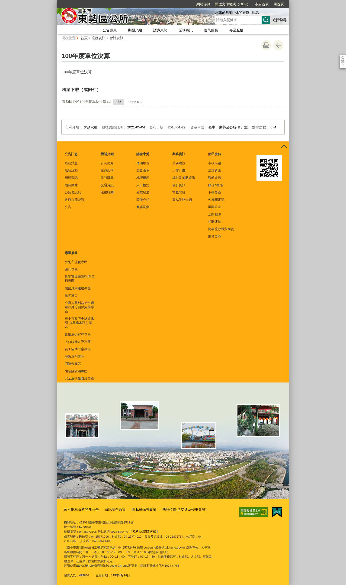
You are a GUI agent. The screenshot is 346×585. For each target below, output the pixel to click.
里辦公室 (214, 207)
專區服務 (236, 30)
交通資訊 (107, 185)
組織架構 (107, 170)
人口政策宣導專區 (78, 342)
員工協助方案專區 (78, 349)
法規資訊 (214, 170)
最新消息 (71, 163)
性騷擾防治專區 (76, 371)
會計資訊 (116, 38)
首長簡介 (107, 163)
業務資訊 (186, 30)
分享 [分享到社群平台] (343, 57)
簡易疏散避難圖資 (221, 229)
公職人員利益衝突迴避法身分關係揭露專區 (79, 307)
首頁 (84, 38)
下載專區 (214, 192)
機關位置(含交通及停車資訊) (171, 509)
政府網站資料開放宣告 (79, 509)
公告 (68, 207)
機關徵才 (71, 185)
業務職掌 (107, 178)
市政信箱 (214, 163)
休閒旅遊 (242, 12)
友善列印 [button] (266, 45)
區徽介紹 (142, 200)
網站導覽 (177, 4)
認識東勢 (160, 30)
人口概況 (142, 185)
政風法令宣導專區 (78, 334)
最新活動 (71, 170)
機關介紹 (135, 30)
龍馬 (255, 12)
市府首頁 (235, 4)
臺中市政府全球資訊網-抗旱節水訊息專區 (79, 323)
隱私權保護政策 (135, 509)
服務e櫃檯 (215, 185)
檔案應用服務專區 (78, 288)
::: (55, 2)
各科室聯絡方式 (142, 530)
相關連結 (214, 221)
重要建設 (178, 163)
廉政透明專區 (74, 356)
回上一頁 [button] (278, 45)
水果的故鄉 (224, 12)
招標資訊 (71, 178)
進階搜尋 (280, 20)
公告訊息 (110, 30)
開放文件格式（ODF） (206, 4)
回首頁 (252, 4)
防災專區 (71, 295)
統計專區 (71, 269)
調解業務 (214, 178)
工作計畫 (178, 170)
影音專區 (214, 236)
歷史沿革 (142, 170)
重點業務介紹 (182, 200)
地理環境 (142, 178)
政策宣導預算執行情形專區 (79, 279)
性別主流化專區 (76, 262)
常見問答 (178, 192)
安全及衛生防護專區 (79, 378)
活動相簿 (214, 214)
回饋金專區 (73, 364)
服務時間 (107, 192)
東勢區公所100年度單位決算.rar (87, 102)
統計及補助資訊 (183, 178)
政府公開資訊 (74, 200)
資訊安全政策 (109, 509)
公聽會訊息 (73, 192)
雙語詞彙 (142, 207)
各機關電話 (216, 200)
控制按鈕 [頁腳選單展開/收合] (284, 146)
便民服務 (211, 30)
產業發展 (142, 192)
